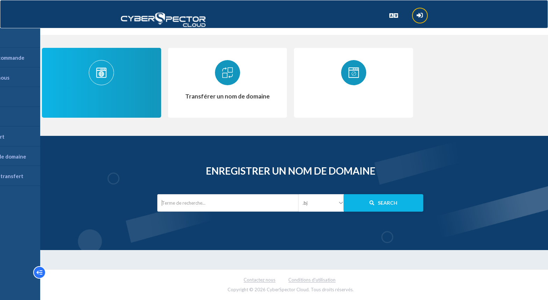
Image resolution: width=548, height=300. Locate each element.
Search (383, 203)
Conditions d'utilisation (312, 280)
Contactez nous (260, 280)
